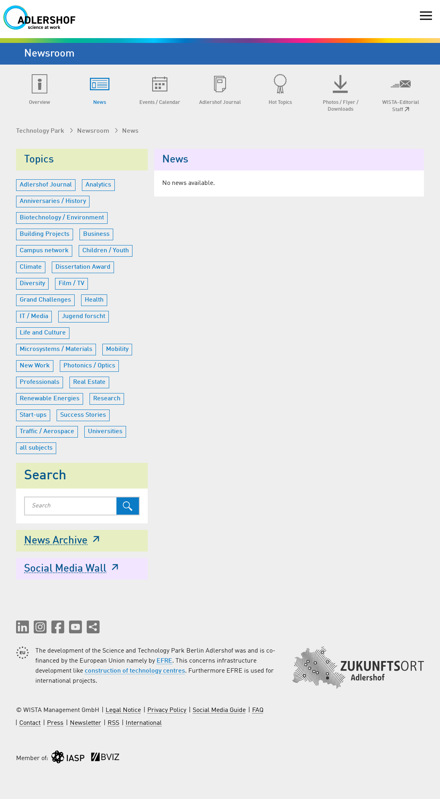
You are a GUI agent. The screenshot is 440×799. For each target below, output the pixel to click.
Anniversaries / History (53, 201)
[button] (22, 627)
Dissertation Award (82, 267)
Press (55, 723)
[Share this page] (93, 627)
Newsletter (85, 723)
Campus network (44, 250)
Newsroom (94, 131)
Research (106, 398)
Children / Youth (105, 250)
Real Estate (89, 382)
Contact (30, 723)
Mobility (117, 349)
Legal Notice (123, 710)
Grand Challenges (45, 300)
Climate (31, 267)
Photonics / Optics (89, 366)
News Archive (62, 540)
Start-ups (33, 415)
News (130, 131)
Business (96, 234)
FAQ (257, 710)
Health (94, 300)
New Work (35, 366)
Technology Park (41, 131)
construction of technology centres (135, 671)
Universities (105, 431)
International (144, 723)
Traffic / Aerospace (47, 431)
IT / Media (34, 316)
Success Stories (83, 415)
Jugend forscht (83, 316)
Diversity (32, 283)
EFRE (164, 661)
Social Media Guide (219, 710)
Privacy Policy (166, 710)
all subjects (36, 448)
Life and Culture (43, 333)
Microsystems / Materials (56, 349)
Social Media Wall (72, 568)
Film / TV (71, 283)
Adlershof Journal (46, 185)
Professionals (39, 382)
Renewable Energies (49, 398)
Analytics (98, 185)
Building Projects (44, 234)
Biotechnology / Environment (62, 218)
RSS (113, 723)
